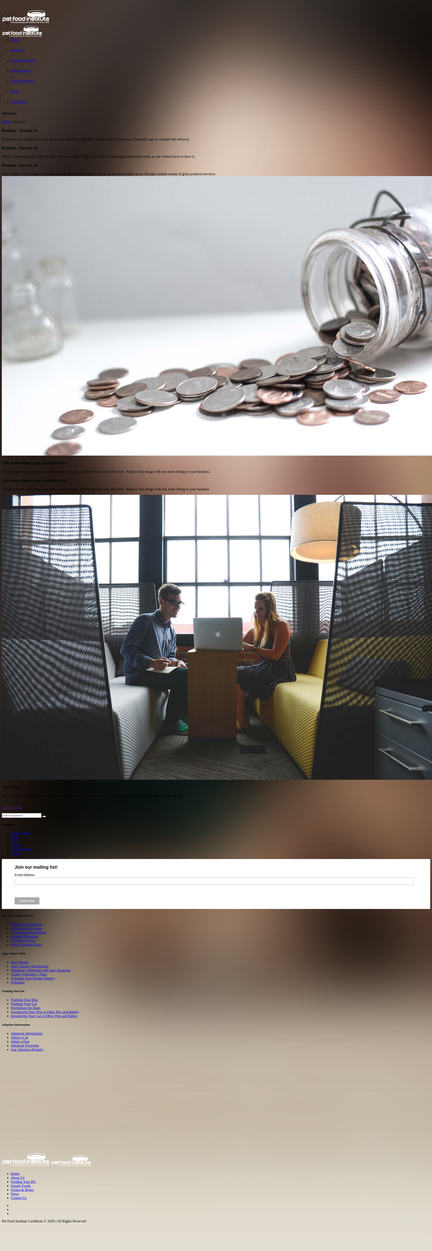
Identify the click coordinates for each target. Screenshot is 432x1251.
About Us (18, 1178)
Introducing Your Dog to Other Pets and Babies (45, 1012)
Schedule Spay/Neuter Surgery (33, 978)
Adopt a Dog (20, 1041)
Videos (16, 853)
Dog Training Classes (26, 928)
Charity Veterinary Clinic (29, 974)
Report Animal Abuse (26, 944)
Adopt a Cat (19, 1037)
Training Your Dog (24, 1000)
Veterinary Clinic (23, 940)
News (15, 837)
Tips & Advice (21, 849)
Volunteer (18, 982)
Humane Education (24, 936)
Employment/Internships (28, 932)
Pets (14, 841)
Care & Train (20, 833)
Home (6, 122)
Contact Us (19, 1198)
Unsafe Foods (20, 1186)
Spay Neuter (20, 962)
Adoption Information (26, 924)
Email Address (25, 875)
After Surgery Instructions (29, 966)
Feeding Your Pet (23, 1182)
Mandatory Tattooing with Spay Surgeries (41, 970)
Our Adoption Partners (27, 1049)
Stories (16, 845)
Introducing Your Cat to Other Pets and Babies (44, 1016)
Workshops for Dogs (25, 1008)
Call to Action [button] (12, 807)
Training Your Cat (24, 1004)
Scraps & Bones (22, 1190)
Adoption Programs (25, 1045)
